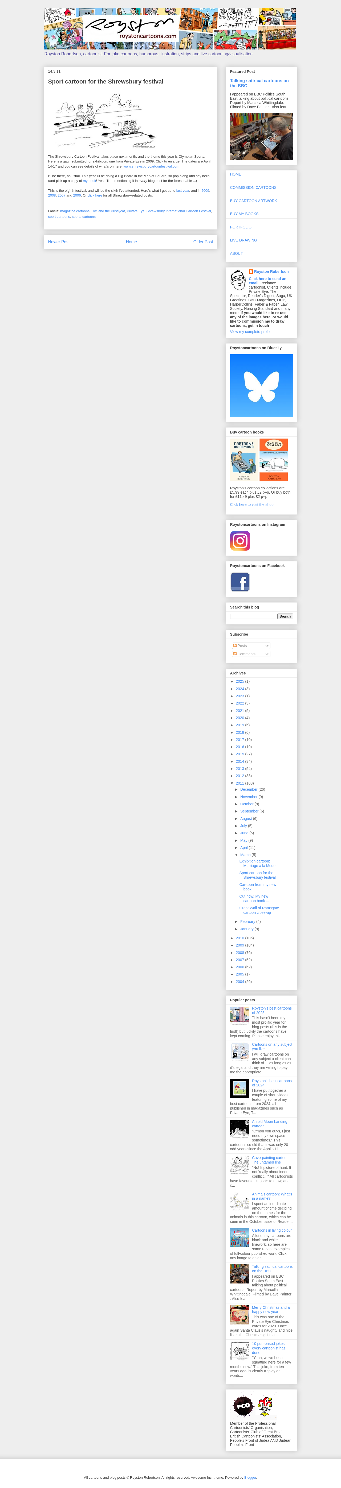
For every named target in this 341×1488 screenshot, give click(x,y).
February (248, 921)
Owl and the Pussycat (108, 211)
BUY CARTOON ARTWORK (253, 201)
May (244, 840)
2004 (240, 982)
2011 (240, 783)
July (244, 826)
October (247, 804)
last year (182, 191)
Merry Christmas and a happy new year (271, 1309)
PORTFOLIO (241, 227)
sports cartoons (84, 217)
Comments (244, 654)
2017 (240, 739)
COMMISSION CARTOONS (253, 187)
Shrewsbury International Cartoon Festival (179, 211)
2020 (240, 718)
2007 (62, 195)
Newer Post (59, 242)
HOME (235, 174)
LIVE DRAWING (243, 240)
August (246, 818)
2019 (240, 725)
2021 (240, 710)
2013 (240, 768)
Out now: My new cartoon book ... (254, 898)
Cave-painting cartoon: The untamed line (271, 1160)
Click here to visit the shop (252, 504)
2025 (240, 681)
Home (131, 242)
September (249, 811)
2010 (240, 938)
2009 (205, 191)
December (249, 789)
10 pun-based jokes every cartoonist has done (268, 1348)
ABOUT (236, 253)
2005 (240, 974)
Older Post (203, 242)
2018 (240, 732)
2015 (240, 754)
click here (95, 195)
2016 (240, 747)
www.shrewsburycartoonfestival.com (151, 166)
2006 (77, 195)
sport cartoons (59, 217)
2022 (240, 703)
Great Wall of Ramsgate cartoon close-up (259, 910)
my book (89, 181)
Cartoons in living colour (272, 1230)
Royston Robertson (271, 271)
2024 (240, 689)
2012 (240, 776)
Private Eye (135, 211)
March (246, 855)
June (244, 833)
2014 (240, 761)
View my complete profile (250, 332)
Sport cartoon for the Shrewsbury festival (257, 875)
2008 (52, 195)
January (247, 929)
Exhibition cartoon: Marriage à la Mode (257, 863)
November (249, 797)
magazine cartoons (75, 211)
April (244, 847)
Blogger (250, 1477)
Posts (240, 646)
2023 (240, 696)
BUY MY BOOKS (244, 214)
